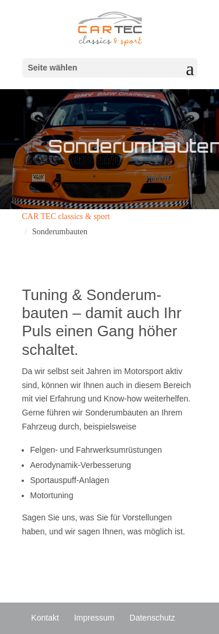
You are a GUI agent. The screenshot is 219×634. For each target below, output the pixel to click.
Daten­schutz (152, 617)
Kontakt (44, 617)
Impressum (94, 617)
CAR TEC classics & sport (66, 216)
